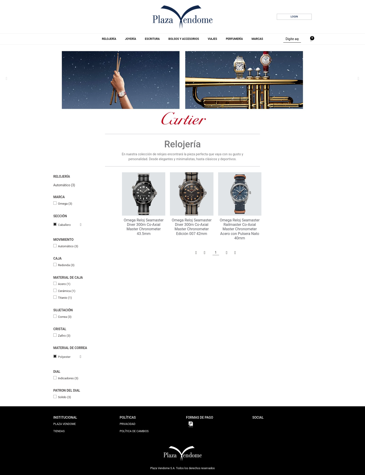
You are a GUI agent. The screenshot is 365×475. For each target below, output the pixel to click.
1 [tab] (173, 120)
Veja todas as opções (76, 224)
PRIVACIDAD (127, 424)
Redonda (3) (66, 265)
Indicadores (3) (68, 378)
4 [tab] (188, 120)
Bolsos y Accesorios (184, 39)
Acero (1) (64, 284)
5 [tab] (192, 120)
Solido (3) (64, 397)
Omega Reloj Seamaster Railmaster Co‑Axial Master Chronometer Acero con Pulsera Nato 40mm (240, 229)
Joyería (130, 39)
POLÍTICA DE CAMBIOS (134, 431)
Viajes (212, 39)
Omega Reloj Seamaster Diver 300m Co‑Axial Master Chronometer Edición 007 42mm (192, 227)
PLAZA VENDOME (64, 424)
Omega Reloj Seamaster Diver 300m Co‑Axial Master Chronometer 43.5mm (144, 227)
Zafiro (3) (64, 335)
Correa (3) (64, 317)
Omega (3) (65, 203)
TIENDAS (59, 431)
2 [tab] (178, 120)
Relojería (109, 39)
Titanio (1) (65, 297)
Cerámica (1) (66, 291)
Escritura (152, 39)
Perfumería (234, 39)
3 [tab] (183, 120)
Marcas (257, 39)
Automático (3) (64, 185)
